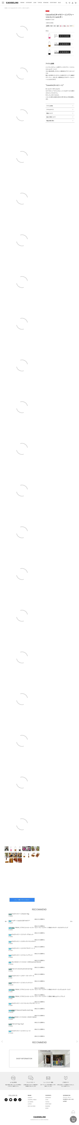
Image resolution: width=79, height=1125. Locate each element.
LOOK (34, 2)
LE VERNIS (30, 1101)
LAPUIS (29, 1104)
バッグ (9, 8)
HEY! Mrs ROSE (31, 1106)
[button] (6, 921)
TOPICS (40, 2)
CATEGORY (29, 2)
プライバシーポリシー (67, 1097)
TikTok (19, 1099)
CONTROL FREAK (32, 1099)
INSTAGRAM (6, 1099)
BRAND (22, 2)
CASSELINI (12, 2)
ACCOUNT (72, 3)
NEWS (46, 1108)
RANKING (45, 2)
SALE (59, 2)
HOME (6, 8)
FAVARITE (69, 3)
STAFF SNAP (53, 2)
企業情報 (65, 1101)
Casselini (30, 1097)
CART (75, 3)
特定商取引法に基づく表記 (68, 1099)
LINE (10, 1099)
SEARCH (66, 3)
